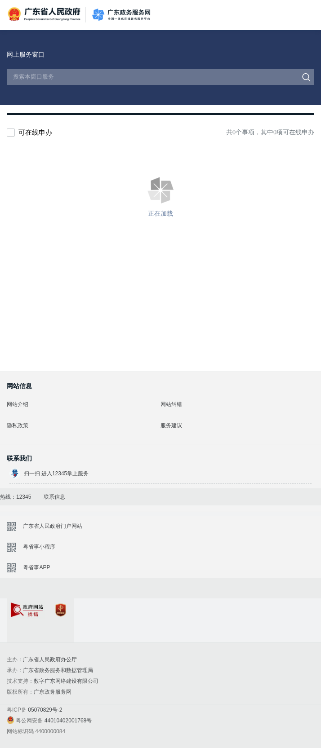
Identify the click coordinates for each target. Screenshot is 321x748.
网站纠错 (171, 404)
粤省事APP (36, 567)
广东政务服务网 (121, 15)
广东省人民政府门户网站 (52, 526)
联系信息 (54, 497)
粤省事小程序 (39, 547)
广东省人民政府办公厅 (50, 659)
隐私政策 (17, 425)
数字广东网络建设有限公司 (66, 681)
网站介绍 (17, 404)
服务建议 (171, 425)
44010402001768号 (68, 720)
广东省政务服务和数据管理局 (58, 670)
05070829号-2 (45, 710)
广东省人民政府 (45, 14)
